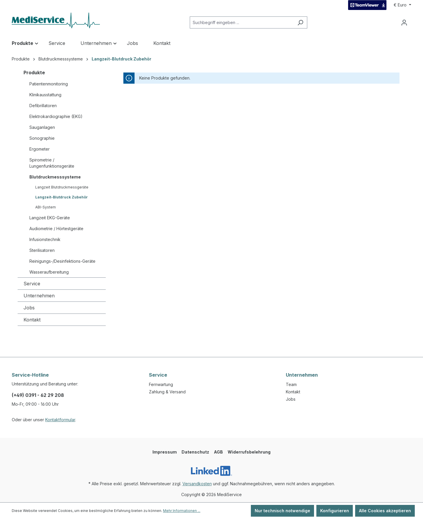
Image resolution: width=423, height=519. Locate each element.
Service (32, 284)
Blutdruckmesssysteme (55, 176)
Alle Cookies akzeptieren (385, 510)
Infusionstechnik (45, 239)
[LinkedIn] (211, 471)
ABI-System (45, 207)
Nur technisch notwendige (282, 510)
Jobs (29, 308)
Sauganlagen (42, 127)
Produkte (34, 72)
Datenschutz (195, 451)
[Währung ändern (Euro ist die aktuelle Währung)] (402, 5)
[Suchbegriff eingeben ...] (242, 22)
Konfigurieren (334, 510)
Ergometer (39, 148)
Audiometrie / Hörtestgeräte (56, 228)
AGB (218, 451)
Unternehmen (39, 296)
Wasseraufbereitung (49, 271)
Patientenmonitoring (48, 83)
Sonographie (42, 138)
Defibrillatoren (43, 105)
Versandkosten (197, 483)
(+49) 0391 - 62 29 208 (38, 395)
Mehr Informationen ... (181, 510)
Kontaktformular (60, 419)
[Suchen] (300, 22)
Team (291, 384)
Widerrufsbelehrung (249, 451)
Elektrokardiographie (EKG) (56, 116)
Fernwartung (161, 384)
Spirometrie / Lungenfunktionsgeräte (51, 162)
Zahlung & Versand (167, 391)
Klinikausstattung (45, 94)
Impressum (164, 451)
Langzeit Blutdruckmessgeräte (61, 187)
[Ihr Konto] (404, 22)
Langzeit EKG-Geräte (49, 217)
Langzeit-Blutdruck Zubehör (61, 197)
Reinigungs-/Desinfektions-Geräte (62, 261)
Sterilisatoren (42, 250)
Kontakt (32, 320)
